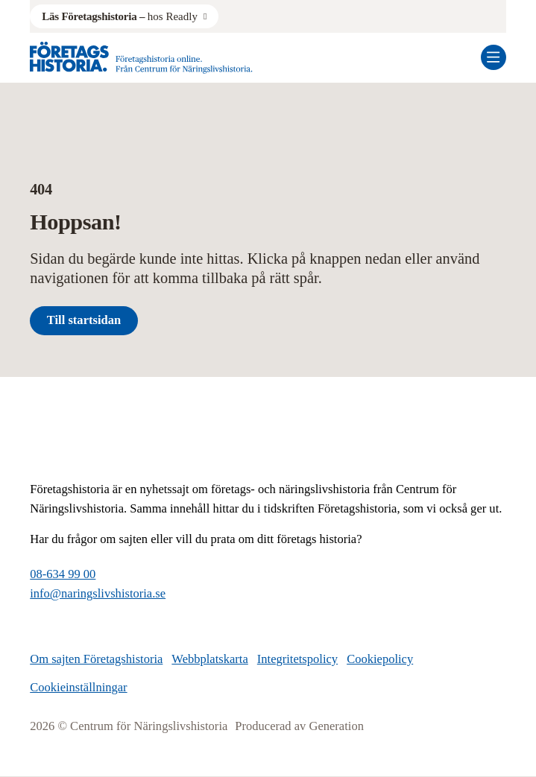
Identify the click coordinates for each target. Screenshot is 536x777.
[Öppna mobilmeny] (493, 57)
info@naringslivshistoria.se (97, 593)
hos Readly (120, 16)
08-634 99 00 (62, 574)
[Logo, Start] (141, 58)
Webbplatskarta (209, 659)
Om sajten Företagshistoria (96, 659)
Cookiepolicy (380, 659)
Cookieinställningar (78, 687)
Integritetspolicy (297, 659)
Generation (336, 726)
